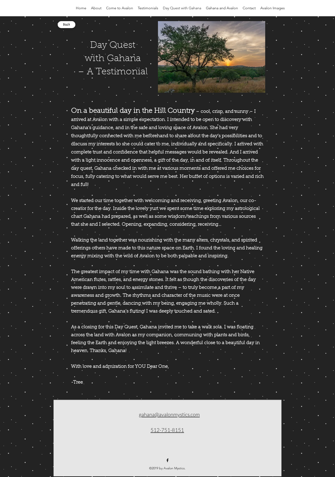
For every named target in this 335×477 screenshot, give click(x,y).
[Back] (66, 24)
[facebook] (167, 460)
